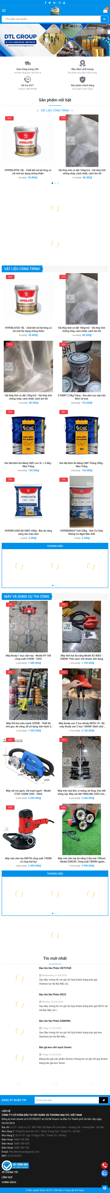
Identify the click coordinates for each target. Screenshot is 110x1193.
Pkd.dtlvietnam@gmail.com (24, 1151)
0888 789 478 (21, 1143)
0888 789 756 (21, 1147)
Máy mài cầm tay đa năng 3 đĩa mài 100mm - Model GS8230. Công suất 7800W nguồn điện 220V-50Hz (81, 860)
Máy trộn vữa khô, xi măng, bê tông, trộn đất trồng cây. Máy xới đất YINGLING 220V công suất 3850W (82, 792)
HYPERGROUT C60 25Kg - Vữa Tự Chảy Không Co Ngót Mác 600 (81, 532)
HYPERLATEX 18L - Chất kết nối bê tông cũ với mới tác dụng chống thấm (28, 172)
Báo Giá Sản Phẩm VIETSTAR (55, 968)
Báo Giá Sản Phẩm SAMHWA (55, 1021)
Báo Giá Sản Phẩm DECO (52, 994)
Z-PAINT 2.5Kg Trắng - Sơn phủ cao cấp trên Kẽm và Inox (82, 397)
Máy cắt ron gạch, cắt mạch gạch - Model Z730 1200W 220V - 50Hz (28, 792)
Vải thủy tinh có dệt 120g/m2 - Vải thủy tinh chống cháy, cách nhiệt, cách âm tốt (28, 397)
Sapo (81, 1190)
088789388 (31, 89)
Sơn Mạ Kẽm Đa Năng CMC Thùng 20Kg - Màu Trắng (81, 465)
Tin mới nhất (55, 958)
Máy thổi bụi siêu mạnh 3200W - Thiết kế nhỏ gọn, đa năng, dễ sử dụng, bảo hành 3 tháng (28, 725)
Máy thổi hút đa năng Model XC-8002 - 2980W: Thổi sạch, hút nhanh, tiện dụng (81, 657)
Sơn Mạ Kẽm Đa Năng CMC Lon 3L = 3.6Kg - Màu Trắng (28, 465)
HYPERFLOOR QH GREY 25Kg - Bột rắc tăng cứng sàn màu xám (28, 532)
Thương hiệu (55, 546)
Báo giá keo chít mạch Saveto (55, 1047)
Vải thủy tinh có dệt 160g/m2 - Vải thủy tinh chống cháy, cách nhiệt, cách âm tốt (82, 172)
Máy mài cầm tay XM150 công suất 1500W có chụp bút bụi (28, 860)
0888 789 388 (21, 1139)
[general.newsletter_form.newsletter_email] (67, 1100)
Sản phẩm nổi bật (55, 100)
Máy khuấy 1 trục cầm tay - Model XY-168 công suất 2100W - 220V (28, 657)
